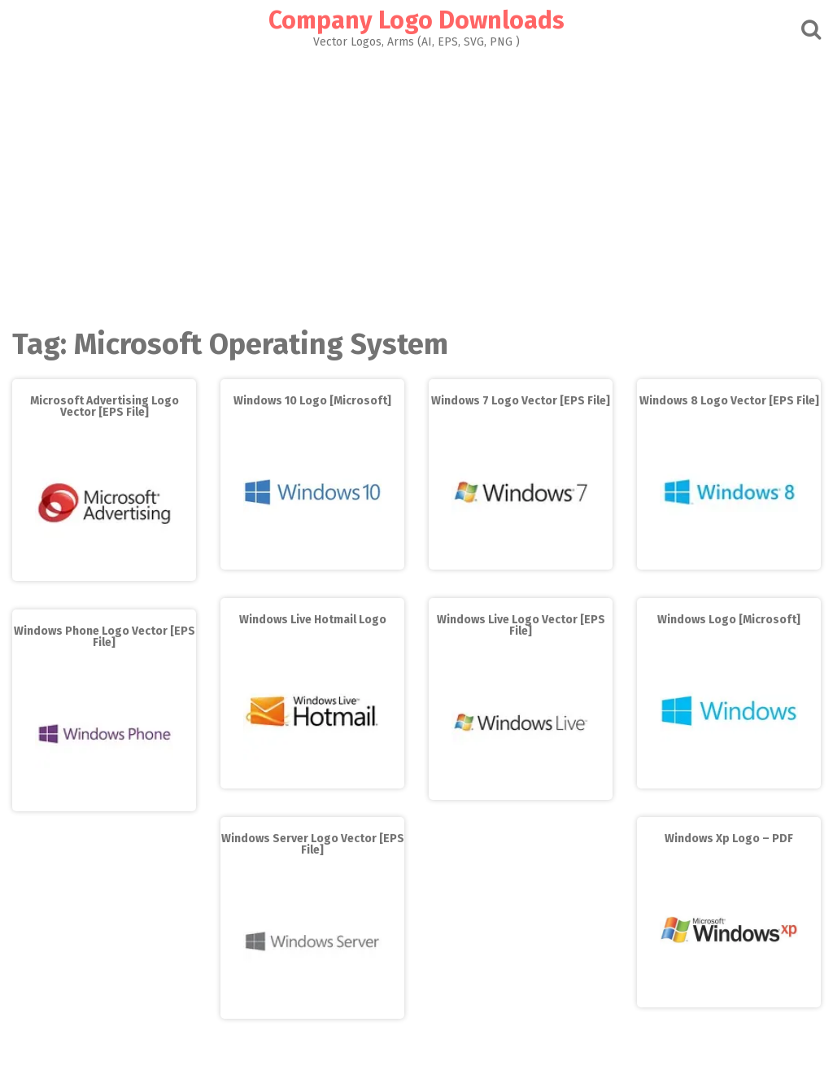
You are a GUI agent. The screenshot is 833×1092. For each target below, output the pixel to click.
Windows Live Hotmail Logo (312, 620)
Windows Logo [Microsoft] (728, 620)
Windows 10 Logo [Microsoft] (312, 401)
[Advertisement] (416, 184)
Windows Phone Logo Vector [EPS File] (104, 636)
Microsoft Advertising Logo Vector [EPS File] (104, 406)
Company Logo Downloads (416, 20)
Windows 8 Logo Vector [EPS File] (729, 401)
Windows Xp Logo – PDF (729, 838)
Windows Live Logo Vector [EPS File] (521, 625)
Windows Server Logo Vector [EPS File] (312, 844)
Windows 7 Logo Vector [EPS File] (520, 401)
